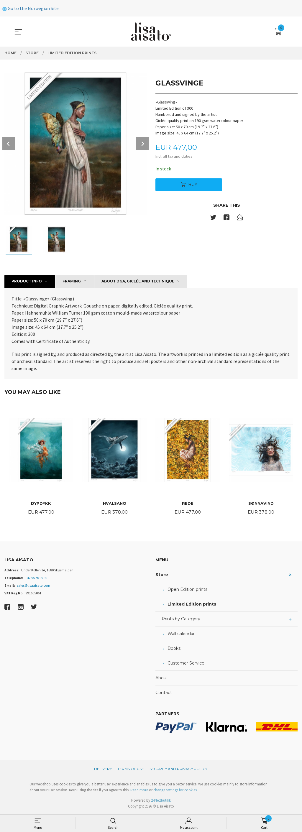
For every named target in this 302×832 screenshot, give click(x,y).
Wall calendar (181, 634)
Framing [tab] (72, 281)
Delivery (103, 769)
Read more (139, 790)
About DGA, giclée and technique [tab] (137, 281)
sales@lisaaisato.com (33, 586)
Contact (163, 693)
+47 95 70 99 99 (36, 578)
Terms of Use (130, 769)
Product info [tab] (27, 281)
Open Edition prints (187, 590)
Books (174, 649)
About (161, 678)
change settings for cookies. (175, 790)
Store (161, 575)
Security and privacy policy (178, 769)
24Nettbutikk (161, 800)
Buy (188, 185)
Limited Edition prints (192, 604)
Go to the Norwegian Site (30, 8)
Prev (8, 143)
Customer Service (186, 663)
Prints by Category (181, 619)
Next (142, 143)
